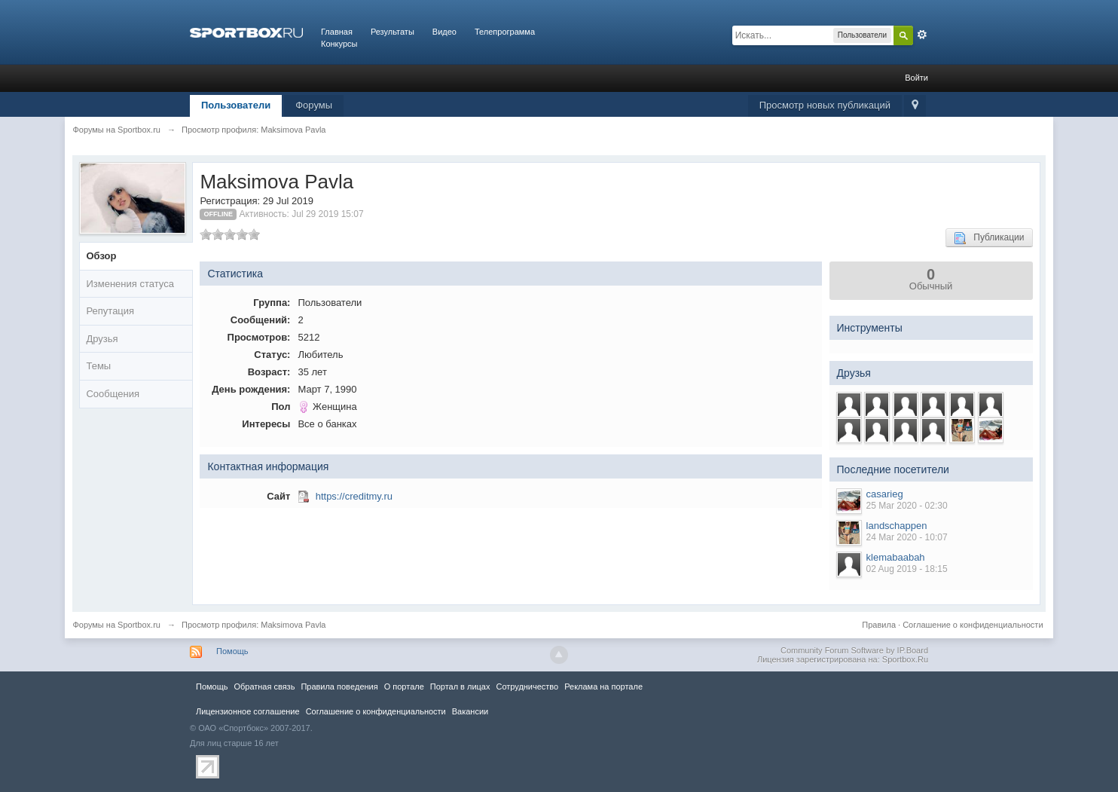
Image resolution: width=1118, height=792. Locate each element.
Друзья (102, 338)
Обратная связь (264, 686)
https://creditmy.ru (354, 496)
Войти (916, 77)
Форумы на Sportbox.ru (116, 624)
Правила (879, 624)
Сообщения (112, 393)
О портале (404, 686)
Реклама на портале (603, 686)
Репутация (110, 310)
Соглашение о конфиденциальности (973, 624)
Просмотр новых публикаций (824, 105)
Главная (337, 31)
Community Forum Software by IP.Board (854, 650)
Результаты (392, 31)
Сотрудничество (527, 686)
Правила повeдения (339, 686)
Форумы (313, 105)
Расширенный (922, 35)
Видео (444, 31)
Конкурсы (339, 43)
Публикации (989, 238)
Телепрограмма (505, 31)
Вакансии (470, 711)
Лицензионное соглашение (248, 711)
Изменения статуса (129, 283)
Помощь (232, 651)
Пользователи (235, 105)
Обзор (101, 255)
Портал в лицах (460, 686)
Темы (98, 366)
